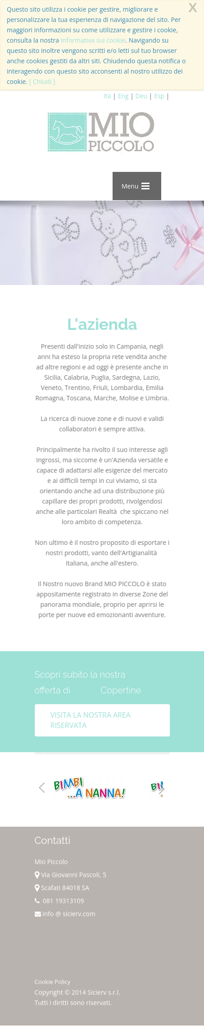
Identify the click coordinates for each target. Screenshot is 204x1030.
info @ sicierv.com (65, 916)
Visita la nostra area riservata (92, 720)
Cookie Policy (53, 984)
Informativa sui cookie (93, 40)
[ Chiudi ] (42, 81)
